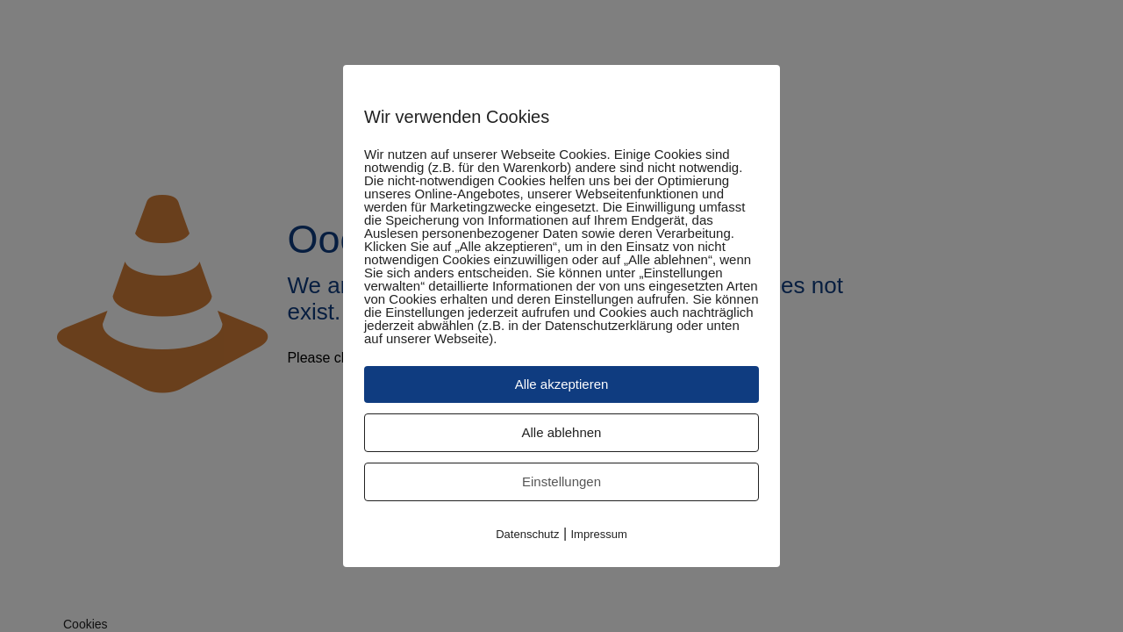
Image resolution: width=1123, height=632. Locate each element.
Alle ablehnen (562, 432)
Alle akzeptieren (562, 384)
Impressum (599, 534)
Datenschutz (527, 534)
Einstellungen (561, 481)
